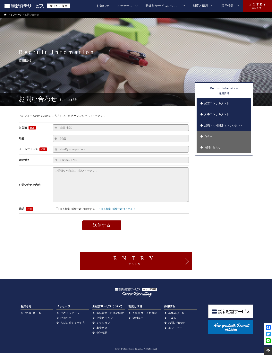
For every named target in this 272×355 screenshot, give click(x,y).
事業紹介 (101, 330)
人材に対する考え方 (72, 324)
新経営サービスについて (162, 5)
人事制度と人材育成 (144, 315)
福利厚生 (137, 320)
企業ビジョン (104, 320)
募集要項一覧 (176, 315)
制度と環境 (200, 5)
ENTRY (136, 260)
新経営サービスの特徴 (110, 315)
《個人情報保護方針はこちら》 (117, 208)
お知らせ (103, 5)
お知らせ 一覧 (33, 315)
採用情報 (227, 5)
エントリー (175, 330)
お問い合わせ (176, 324)
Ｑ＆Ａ (172, 320)
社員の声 (65, 320)
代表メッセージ (70, 315)
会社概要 (101, 334)
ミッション (103, 324)
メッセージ (124, 5)
